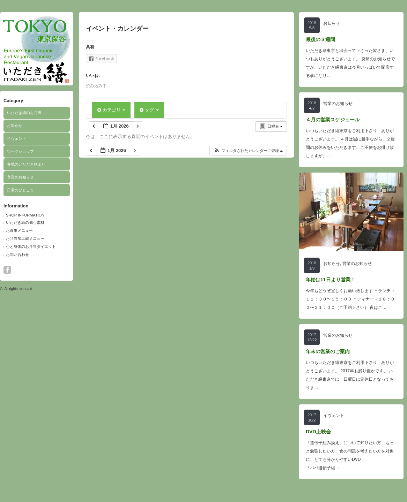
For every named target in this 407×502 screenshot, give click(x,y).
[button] (248, 150)
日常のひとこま (20, 190)
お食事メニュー (19, 230)
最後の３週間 (320, 39)
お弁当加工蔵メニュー (25, 238)
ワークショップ (20, 151)
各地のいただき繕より (26, 164)
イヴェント (16, 138)
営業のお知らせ (20, 177)
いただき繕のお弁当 (24, 113)
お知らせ (14, 125)
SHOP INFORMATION (25, 215)
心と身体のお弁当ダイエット (31, 246)
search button (17, 270)
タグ (149, 110)
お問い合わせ (17, 254)
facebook (7, 270)
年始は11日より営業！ (330, 279)
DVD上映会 (318, 431)
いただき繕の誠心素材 (25, 222)
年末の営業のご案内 (328, 351)
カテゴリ (111, 110)
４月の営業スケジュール (333, 119)
